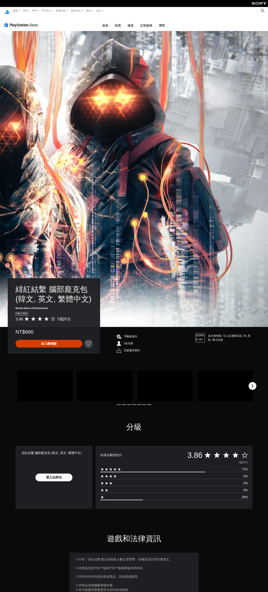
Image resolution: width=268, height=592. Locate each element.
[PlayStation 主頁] (7, 11)
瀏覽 (162, 22)
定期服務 (146, 22)
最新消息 (75, 10)
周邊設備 (60, 10)
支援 (98, 10)
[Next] (252, 382)
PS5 (25, 10)
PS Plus (46, 10)
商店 (88, 10)
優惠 (130, 22)
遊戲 (15, 10)
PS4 (34, 10)
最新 (105, 22)
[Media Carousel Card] (45, 382)
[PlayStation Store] (22, 21)
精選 (118, 22)
